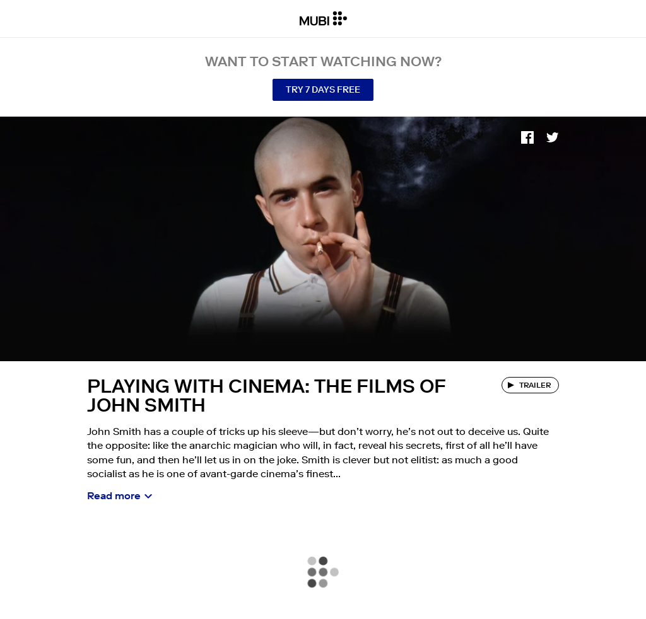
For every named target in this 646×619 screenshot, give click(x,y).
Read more (114, 495)
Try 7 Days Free (323, 89)
